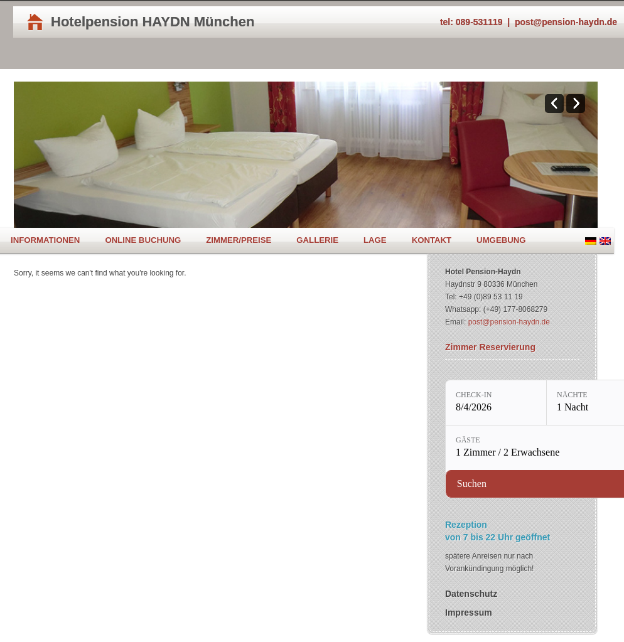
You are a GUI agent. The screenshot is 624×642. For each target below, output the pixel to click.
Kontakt (431, 240)
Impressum (468, 612)
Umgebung (500, 240)
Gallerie (317, 240)
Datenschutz (471, 594)
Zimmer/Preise (238, 240)
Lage (375, 240)
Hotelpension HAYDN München (152, 21)
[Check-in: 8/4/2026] (496, 402)
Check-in (474, 394)
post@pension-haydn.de (566, 22)
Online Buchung (143, 240)
